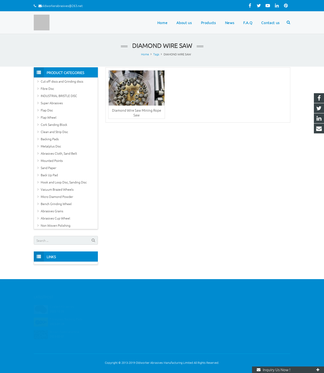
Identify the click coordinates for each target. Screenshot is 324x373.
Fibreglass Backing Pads (66, 313)
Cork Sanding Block (54, 124)
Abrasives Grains (52, 211)
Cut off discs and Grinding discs (62, 81)
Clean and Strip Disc (54, 131)
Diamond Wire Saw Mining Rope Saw (136, 112)
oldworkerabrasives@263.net (62, 5)
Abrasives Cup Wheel (55, 218)
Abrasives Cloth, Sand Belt (59, 153)
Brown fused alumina (64, 325)
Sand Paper (48, 167)
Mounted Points (52, 160)
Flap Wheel (48, 117)
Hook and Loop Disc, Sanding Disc (64, 182)
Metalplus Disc (51, 146)
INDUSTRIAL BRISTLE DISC (59, 95)
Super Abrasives (52, 103)
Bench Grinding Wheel (56, 203)
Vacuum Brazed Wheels (57, 189)
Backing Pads (50, 139)
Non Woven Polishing (55, 225)
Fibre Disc (47, 88)
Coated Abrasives (62, 300)
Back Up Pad (49, 175)
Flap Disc (47, 110)
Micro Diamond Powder (57, 196)
